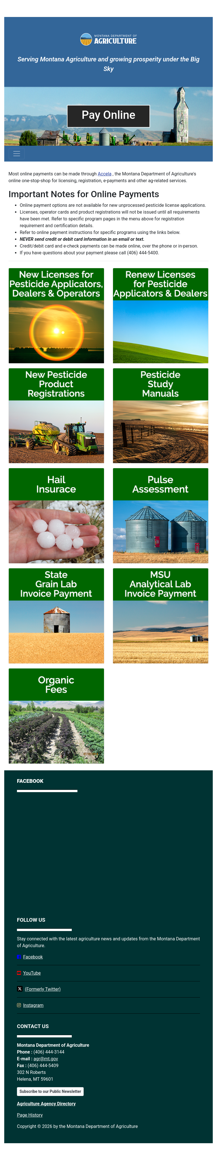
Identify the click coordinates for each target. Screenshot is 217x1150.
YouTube (32, 973)
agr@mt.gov (46, 1058)
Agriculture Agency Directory (46, 1103)
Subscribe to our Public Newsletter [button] (50, 1091)
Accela (104, 174)
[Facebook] (108, 853)
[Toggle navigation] (17, 153)
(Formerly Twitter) (43, 989)
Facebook (33, 957)
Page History (30, 1115)
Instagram (33, 1005)
